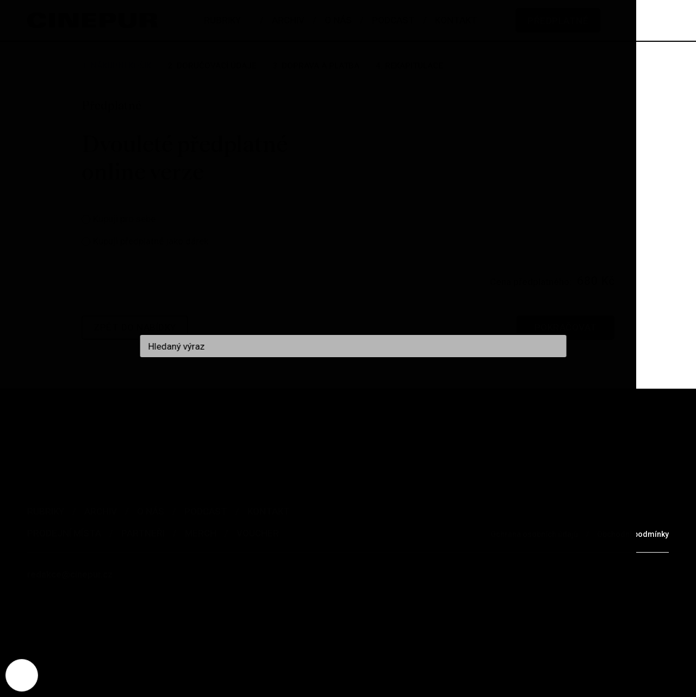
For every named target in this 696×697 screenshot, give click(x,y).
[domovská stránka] (92, 20)
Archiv (100, 511)
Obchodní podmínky (633, 534)
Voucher (258, 533)
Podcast (205, 511)
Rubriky (45, 511)
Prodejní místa (64, 533)
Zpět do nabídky (135, 327)
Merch (200, 533)
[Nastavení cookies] (21, 675)
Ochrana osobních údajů (534, 534)
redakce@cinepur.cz (70, 574)
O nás (150, 511)
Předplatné (557, 20)
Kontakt (268, 511)
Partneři (143, 533)
